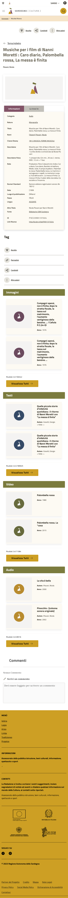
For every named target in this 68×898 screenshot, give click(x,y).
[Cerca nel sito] (63, 11)
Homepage (5, 18)
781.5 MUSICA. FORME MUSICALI (42, 141)
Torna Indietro (12, 43)
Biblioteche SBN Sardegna (39, 212)
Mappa (36, 882)
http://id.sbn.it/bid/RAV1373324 (41, 222)
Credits (26, 882)
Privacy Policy (8, 887)
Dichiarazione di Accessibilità (50, 887)
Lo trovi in (34, 108)
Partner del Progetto (10, 882)
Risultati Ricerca (16, 18)
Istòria (4, 720)
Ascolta (25, 30)
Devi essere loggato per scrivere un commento (34, 693)
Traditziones (7, 737)
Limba (4, 733)
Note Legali (47, 882)
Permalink (11, 260)
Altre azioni (60, 30)
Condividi (40, 30)
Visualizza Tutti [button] (22, 383)
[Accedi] (64, 2)
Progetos (5, 741)
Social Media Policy (25, 887)
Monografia (33, 122)
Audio (31, 116)
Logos (4, 725)
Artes (4, 729)
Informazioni (14, 108)
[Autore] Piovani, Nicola (38, 135)
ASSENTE (32, 202)
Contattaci (6, 892)
